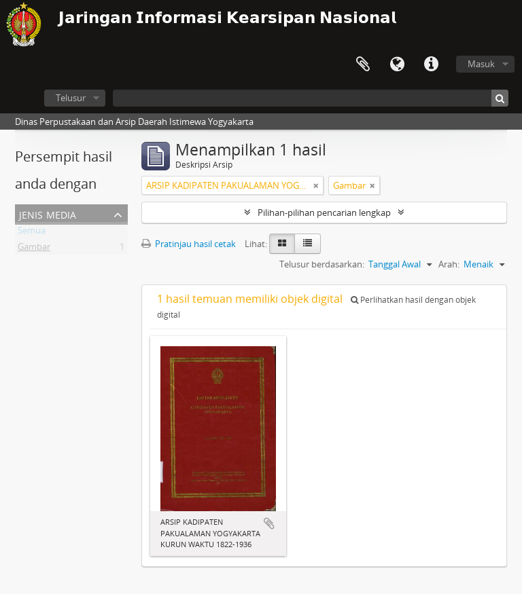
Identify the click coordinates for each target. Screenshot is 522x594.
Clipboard (363, 64)
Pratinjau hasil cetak (188, 244)
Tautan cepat (431, 64)
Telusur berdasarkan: (321, 264)
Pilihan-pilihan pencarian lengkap (324, 212)
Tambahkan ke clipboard (269, 523)
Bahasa (397, 64)
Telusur (71, 98)
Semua (32, 233)
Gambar (34, 249)
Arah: (448, 264)
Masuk (481, 64)
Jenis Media (47, 213)
